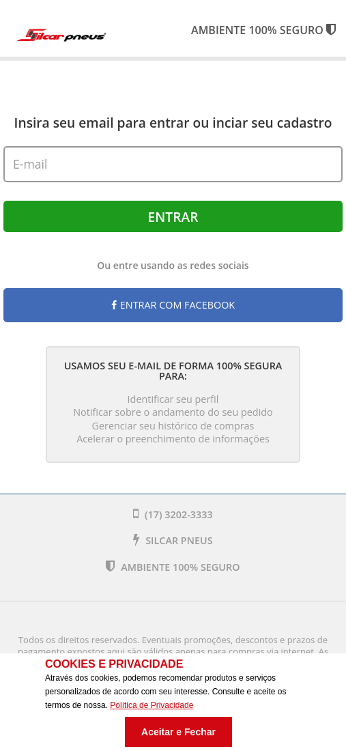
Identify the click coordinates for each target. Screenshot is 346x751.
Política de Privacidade (151, 705)
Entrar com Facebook (173, 304)
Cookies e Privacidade (114, 664)
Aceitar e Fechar (178, 731)
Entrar (173, 217)
